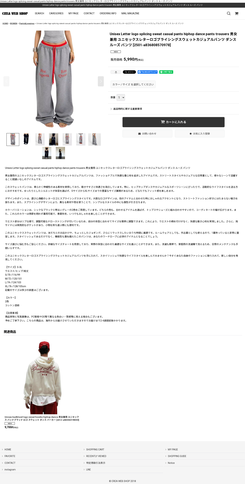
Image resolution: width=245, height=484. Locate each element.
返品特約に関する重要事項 (126, 108)
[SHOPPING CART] (236, 14)
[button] (39, 13)
